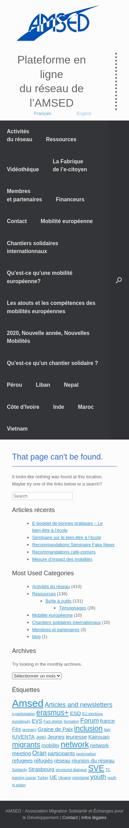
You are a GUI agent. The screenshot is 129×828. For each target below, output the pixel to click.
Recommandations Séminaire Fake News (73, 544)
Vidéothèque (23, 169)
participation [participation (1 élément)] (86, 754)
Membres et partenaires (24, 195)
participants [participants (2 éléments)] (61, 753)
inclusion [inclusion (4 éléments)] (88, 728)
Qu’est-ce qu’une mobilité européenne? (40, 277)
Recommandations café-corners (64, 552)
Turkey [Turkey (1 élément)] (43, 778)
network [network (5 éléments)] (75, 744)
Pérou (14, 385)
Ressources (61, 139)
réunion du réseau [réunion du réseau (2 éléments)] (93, 760)
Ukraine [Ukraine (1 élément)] (64, 778)
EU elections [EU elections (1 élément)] (92, 714)
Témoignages (72, 607)
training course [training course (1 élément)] (24, 778)
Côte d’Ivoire (23, 407)
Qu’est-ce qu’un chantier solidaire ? (52, 363)
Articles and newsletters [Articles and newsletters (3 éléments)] (78, 704)
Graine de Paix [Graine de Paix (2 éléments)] (55, 729)
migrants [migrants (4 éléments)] (26, 745)
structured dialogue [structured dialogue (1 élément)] (71, 770)
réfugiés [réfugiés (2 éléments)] (43, 760)
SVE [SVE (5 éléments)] (96, 768)
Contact (17, 221)
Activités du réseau (19, 135)
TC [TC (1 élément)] (108, 770)
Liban (43, 385)
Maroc (86, 407)
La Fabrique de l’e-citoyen (70, 165)
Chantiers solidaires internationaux (66, 622)
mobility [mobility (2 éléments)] (50, 745)
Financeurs (70, 199)
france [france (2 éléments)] (107, 721)
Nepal (71, 385)
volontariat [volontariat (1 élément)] (80, 778)
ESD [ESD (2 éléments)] (75, 713)
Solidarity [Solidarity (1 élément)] (19, 770)
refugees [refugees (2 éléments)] (22, 760)
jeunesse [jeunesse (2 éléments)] (76, 737)
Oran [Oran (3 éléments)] (39, 753)
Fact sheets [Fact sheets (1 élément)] (53, 721)
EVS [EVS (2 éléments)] (37, 721)
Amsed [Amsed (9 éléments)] (27, 703)
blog (36, 636)
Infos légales (93, 817)
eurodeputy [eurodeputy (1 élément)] (21, 721)
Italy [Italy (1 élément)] (107, 730)
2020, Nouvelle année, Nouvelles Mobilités (48, 337)
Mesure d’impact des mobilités (62, 559)
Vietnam (17, 429)
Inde (58, 407)
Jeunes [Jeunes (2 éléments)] (56, 737)
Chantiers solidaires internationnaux (32, 247)
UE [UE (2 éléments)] (53, 777)
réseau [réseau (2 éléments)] (62, 760)
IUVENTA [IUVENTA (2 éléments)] (23, 737)
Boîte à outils (59, 601)
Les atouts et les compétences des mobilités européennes (51, 307)
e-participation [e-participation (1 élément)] (23, 714)
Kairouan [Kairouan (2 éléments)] (99, 737)
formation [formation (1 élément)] (71, 721)
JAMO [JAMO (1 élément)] (41, 737)
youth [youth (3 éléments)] (98, 776)
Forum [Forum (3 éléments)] (89, 720)
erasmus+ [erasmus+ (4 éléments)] (52, 713)
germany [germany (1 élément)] (29, 730)
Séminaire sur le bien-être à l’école (66, 537)
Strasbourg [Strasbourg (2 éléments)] (41, 769)
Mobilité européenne (67, 221)
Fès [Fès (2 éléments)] (16, 729)
